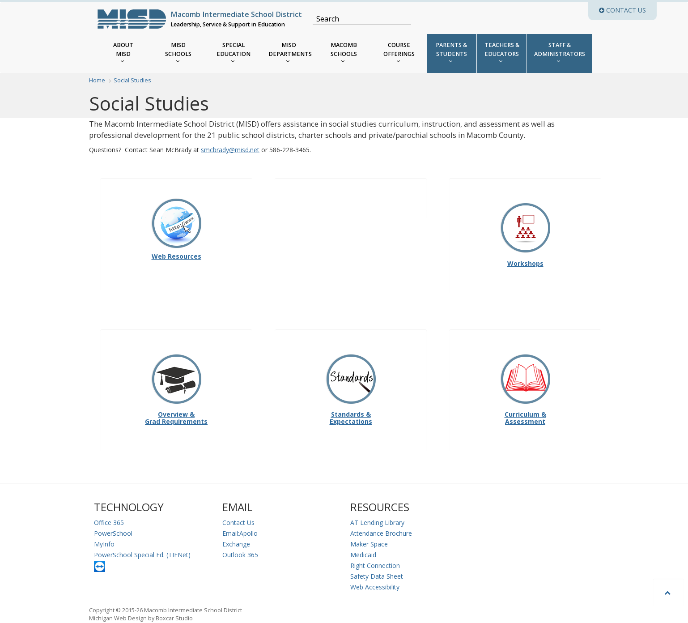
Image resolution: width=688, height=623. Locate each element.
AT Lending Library (377, 522)
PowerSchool (113, 533)
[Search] (356, 19)
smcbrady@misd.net (230, 149)
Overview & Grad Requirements (176, 389)
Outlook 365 (240, 554)
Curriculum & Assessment (525, 389)
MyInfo (104, 544)
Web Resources (176, 256)
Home (97, 80)
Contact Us (238, 522)
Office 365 (109, 522)
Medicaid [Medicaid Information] (363, 554)
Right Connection (375, 565)
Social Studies (132, 80)
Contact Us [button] (628, 10)
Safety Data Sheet (376, 576)
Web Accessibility (374, 587)
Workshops (525, 235)
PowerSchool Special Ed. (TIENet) (142, 554)
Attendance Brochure (381, 533)
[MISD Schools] (178, 53)
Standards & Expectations (351, 389)
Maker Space (369, 544)
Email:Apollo (240, 533)
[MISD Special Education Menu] (233, 53)
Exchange (236, 544)
